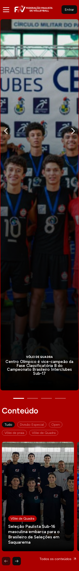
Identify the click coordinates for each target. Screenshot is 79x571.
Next (73, 130)
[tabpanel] (39, 203)
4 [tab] (60, 395)
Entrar (69, 10)
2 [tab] (32, 395)
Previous (6, 130)
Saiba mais (39, 203)
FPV (33, 8)
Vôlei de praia (14, 430)
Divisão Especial (32, 422)
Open (55, 422)
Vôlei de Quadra (44, 430)
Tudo (8, 422)
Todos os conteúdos (55, 556)
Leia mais (38, 493)
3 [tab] (46, 395)
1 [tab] (18, 395)
